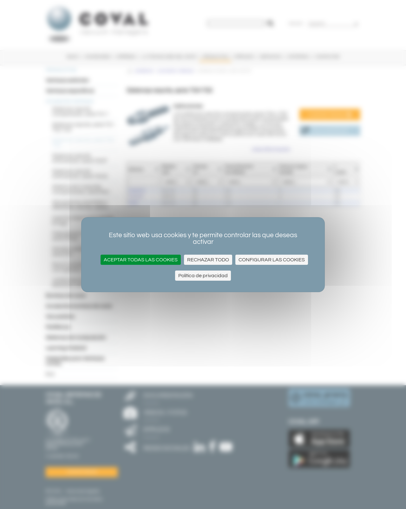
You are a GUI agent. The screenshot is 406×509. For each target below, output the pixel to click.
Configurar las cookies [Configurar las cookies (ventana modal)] (272, 259)
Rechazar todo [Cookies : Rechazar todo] (208, 259)
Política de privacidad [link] (203, 275)
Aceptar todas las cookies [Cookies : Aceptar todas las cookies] (141, 259)
